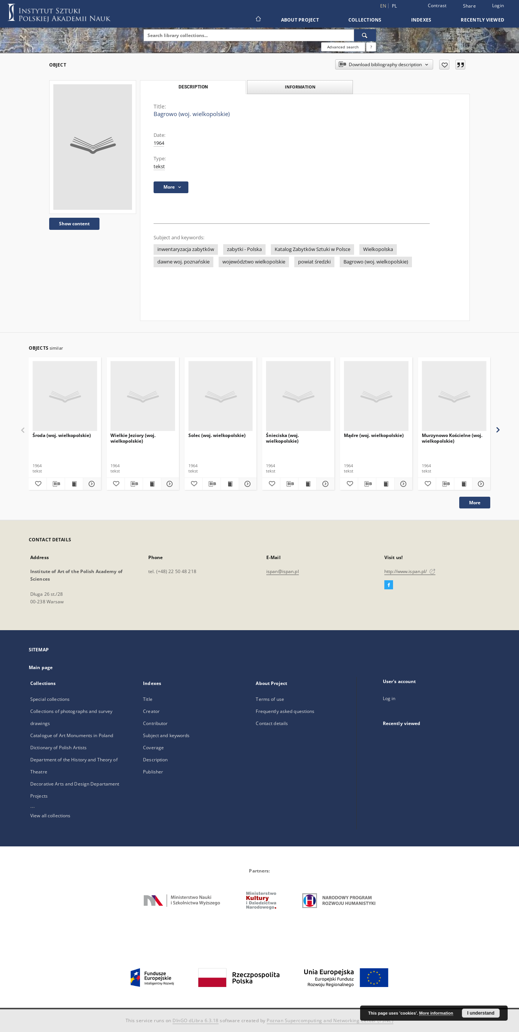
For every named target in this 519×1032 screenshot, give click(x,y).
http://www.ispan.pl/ (409, 571)
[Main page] (257, 19)
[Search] (365, 35)
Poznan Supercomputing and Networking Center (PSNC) (330, 1020)
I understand (480, 1013)
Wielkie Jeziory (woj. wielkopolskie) (132, 438)
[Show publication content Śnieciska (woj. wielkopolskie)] (307, 484)
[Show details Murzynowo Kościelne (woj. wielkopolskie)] (480, 484)
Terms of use (270, 699)
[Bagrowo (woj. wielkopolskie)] (92, 147)
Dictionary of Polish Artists (58, 747)
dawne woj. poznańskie (183, 262)
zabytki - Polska (244, 249)
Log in (389, 698)
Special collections (50, 699)
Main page (41, 667)
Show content (74, 223)
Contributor (155, 723)
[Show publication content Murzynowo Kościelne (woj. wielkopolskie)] (463, 484)
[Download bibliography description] (56, 484)
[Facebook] (388, 585)
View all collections (50, 815)
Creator (151, 711)
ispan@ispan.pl (282, 571)
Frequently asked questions (285, 711)
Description (155, 759)
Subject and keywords (166, 735)
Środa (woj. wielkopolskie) (62, 435)
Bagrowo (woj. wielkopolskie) (375, 262)
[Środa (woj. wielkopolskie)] (65, 396)
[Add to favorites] (444, 65)
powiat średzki (314, 262)
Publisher (153, 772)
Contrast (437, 5)
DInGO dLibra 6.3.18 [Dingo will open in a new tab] (195, 1020)
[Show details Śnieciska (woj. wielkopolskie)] (324, 484)
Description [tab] (193, 87)
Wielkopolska (378, 249)
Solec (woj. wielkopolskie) (217, 435)
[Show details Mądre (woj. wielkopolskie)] (402, 484)
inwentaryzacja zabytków (185, 249)
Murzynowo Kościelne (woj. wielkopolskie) (452, 438)
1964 (159, 143)
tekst (159, 166)
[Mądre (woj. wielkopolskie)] (376, 396)
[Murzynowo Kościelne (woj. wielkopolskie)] (454, 396)
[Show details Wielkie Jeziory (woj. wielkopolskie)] (169, 484)
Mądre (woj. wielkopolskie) (374, 435)
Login (498, 5)
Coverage (153, 747)
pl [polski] (394, 5)
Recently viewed (482, 20)
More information (436, 1013)
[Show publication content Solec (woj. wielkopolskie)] (230, 484)
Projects (39, 796)
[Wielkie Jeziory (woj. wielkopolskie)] (143, 396)
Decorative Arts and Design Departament (75, 784)
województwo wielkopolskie (253, 262)
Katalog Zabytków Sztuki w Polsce (312, 249)
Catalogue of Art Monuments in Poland (71, 735)
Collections (365, 20)
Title (147, 699)
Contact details (272, 723)
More (474, 502)
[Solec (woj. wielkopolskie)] (221, 396)
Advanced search (343, 47)
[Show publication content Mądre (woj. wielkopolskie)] (385, 484)
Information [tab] (300, 87)
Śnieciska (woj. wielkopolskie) (282, 438)
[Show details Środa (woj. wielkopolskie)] (91, 484)
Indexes (421, 20)
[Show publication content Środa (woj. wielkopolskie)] (74, 484)
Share (469, 6)
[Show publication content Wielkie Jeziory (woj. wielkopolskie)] (152, 484)
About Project (300, 20)
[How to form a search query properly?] (371, 46)
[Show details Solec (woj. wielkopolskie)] (247, 484)
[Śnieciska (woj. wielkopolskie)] (298, 396)
